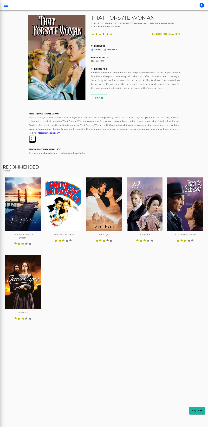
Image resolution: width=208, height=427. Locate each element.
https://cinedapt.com (49, 133)
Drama (96, 49)
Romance (110, 49)
